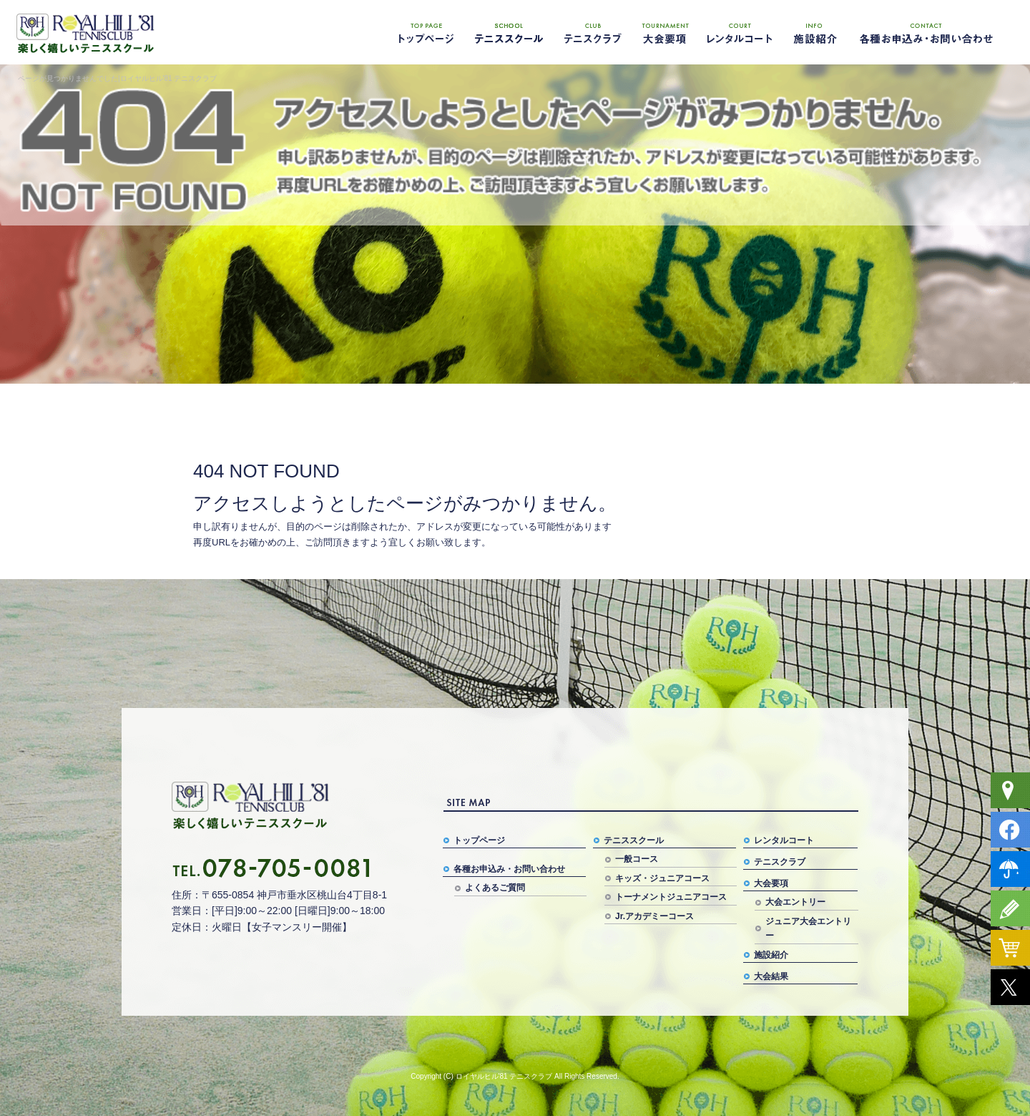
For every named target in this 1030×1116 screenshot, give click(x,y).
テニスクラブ (590, 32)
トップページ (425, 32)
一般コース (636, 859)
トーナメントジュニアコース (671, 897)
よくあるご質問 (495, 888)
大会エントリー (795, 902)
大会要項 (665, 32)
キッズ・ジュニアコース (662, 878)
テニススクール (508, 32)
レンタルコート (740, 32)
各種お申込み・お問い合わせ (926, 32)
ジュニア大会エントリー (808, 928)
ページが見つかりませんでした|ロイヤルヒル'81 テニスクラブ (117, 78)
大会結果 (771, 976)
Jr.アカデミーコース (654, 916)
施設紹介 (812, 32)
